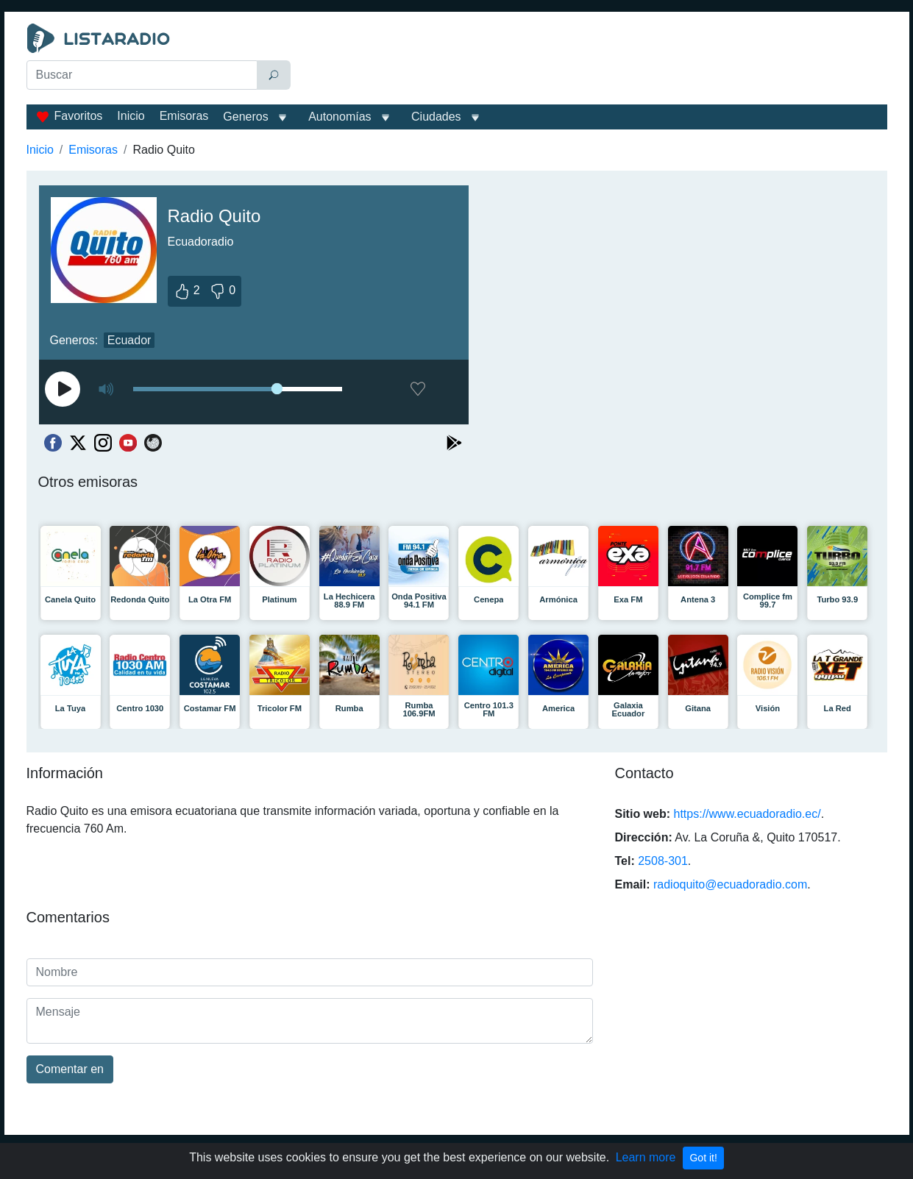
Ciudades (436, 116)
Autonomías (339, 116)
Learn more (646, 1157)
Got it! (703, 1158)
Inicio (130, 116)
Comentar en (70, 1069)
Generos (245, 116)
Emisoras (184, 116)
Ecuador (129, 340)
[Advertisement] (592, 60)
